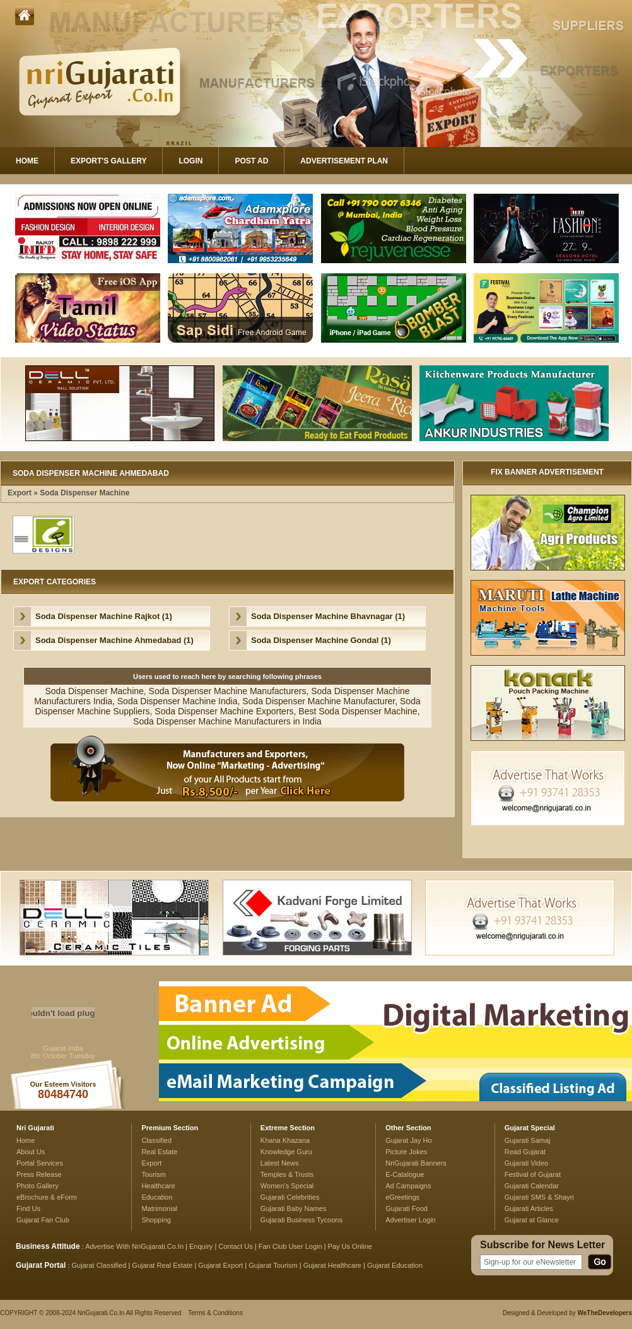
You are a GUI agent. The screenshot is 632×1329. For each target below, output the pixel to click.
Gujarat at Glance (532, 1220)
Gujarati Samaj (528, 1140)
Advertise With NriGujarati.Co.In (134, 1246)
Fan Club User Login (290, 1246)
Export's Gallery (108, 161)
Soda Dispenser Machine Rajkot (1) (103, 616)
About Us (30, 1151)
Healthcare (158, 1186)
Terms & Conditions (215, 1312)
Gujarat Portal (41, 1265)
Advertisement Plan (344, 161)
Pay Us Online (350, 1246)
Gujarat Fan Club (42, 1220)
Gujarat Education (395, 1265)
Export (20, 492)
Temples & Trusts (286, 1174)
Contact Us (235, 1246)
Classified (156, 1140)
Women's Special (286, 1186)
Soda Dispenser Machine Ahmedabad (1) (114, 640)
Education (156, 1197)
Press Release (39, 1174)
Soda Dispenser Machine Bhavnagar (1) (328, 616)
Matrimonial (159, 1208)
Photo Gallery (37, 1186)
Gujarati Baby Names (293, 1208)
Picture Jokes (406, 1151)
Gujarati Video (527, 1163)
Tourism (153, 1174)
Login (190, 161)
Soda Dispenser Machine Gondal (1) (321, 640)
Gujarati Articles (529, 1208)
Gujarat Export (220, 1265)
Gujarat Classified (99, 1265)
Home (27, 161)
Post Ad (251, 161)
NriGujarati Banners (416, 1163)
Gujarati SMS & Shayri (539, 1197)
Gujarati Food (406, 1208)
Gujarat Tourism (273, 1265)
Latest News (279, 1163)
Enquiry (201, 1246)
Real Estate (159, 1151)
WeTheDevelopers (604, 1312)
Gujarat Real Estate (162, 1265)
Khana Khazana (285, 1140)
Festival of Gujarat (533, 1174)
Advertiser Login (410, 1220)
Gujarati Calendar (532, 1186)
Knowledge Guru (286, 1151)
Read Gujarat (525, 1151)
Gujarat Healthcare (332, 1265)
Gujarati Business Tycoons (301, 1220)
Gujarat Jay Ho (408, 1140)
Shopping (156, 1220)
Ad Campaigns (408, 1186)
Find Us (28, 1208)
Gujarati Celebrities (290, 1197)
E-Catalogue (404, 1174)
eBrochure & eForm (46, 1197)
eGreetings (402, 1197)
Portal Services (39, 1163)
